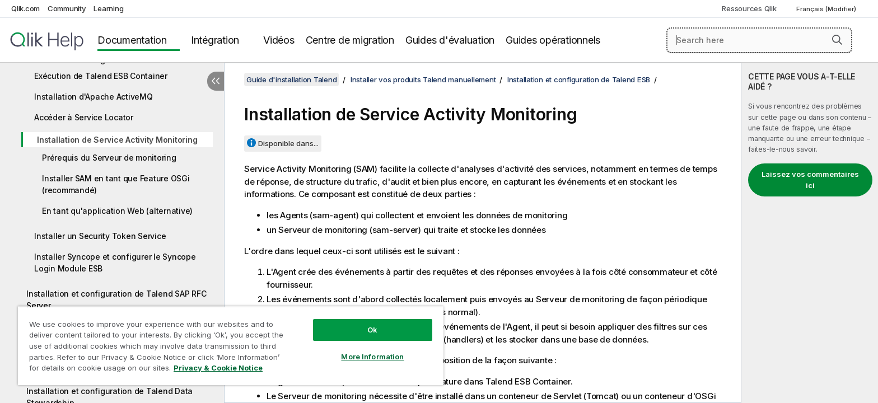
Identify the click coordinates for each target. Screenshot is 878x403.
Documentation (132, 40)
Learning (108, 8)
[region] (230, 345)
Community (67, 8)
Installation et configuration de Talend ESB (578, 79)
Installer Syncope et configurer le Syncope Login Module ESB (115, 262)
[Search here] (759, 40)
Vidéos (279, 40)
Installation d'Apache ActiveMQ (93, 96)
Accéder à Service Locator (83, 117)
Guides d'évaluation (449, 40)
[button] (837, 39)
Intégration (215, 40)
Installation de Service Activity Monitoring (117, 139)
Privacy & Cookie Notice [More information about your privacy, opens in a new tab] (218, 367)
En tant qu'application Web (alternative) (117, 210)
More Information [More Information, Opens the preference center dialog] (372, 356)
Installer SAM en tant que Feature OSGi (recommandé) (116, 184)
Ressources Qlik (749, 8)
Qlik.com (25, 8)
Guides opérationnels (553, 40)
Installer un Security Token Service (100, 236)
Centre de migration (350, 40)
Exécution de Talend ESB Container (100, 76)
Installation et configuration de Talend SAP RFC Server (116, 299)
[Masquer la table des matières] (215, 81)
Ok (372, 329)
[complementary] (809, 233)
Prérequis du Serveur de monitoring (109, 157)
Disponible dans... (288, 143)
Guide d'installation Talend (291, 79)
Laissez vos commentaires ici (810, 180)
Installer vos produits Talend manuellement (423, 79)
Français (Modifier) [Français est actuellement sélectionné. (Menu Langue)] (827, 9)
